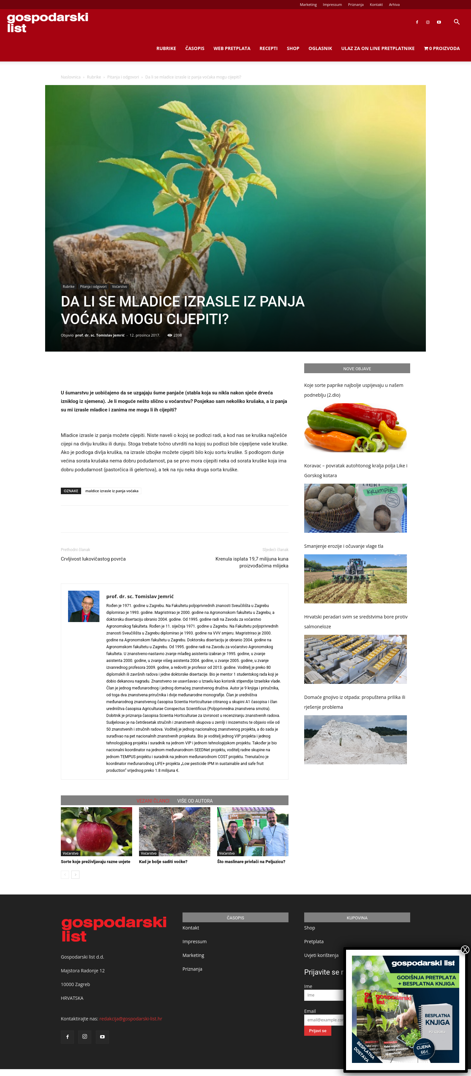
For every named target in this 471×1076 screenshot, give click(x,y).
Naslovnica (70, 77)
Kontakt (376, 4)
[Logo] (47, 22)
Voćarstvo (119, 286)
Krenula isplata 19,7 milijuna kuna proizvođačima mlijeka (252, 562)
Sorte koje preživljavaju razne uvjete (95, 861)
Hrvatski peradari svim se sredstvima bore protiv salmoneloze (356, 622)
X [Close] (465, 950)
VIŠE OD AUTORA (195, 801)
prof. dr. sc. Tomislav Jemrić (100, 335)
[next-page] (75, 875)
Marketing (308, 4)
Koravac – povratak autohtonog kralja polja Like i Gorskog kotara (356, 470)
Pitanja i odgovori (123, 77)
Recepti (269, 48)
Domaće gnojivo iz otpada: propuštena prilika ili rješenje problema (354, 702)
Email (310, 1011)
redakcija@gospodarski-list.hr (130, 1018)
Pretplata (314, 941)
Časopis (194, 48)
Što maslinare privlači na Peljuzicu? (251, 861)
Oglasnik (320, 48)
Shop (293, 48)
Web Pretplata (232, 48)
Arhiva (394, 4)
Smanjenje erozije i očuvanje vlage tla (343, 546)
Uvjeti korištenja (321, 955)
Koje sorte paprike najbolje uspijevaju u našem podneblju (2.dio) (353, 390)
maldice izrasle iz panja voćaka (111, 490)
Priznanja (356, 4)
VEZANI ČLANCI (153, 801)
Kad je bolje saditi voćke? (163, 861)
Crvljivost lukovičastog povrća (93, 559)
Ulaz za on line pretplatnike (377, 48)
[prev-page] (65, 875)
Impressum (332, 4)
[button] (456, 23)
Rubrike (166, 48)
